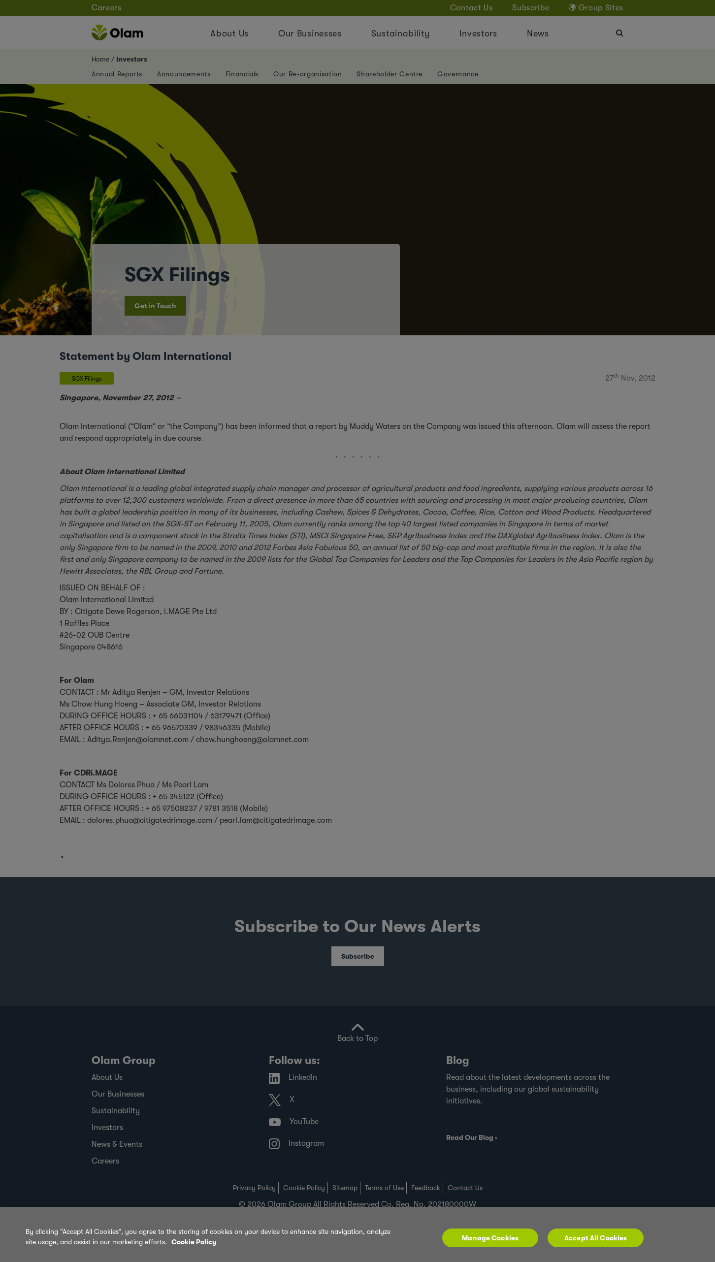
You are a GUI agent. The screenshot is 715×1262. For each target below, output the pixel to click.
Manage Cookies (490, 1238)
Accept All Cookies (595, 1238)
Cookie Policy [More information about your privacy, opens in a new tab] (193, 1242)
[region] (357, 1234)
